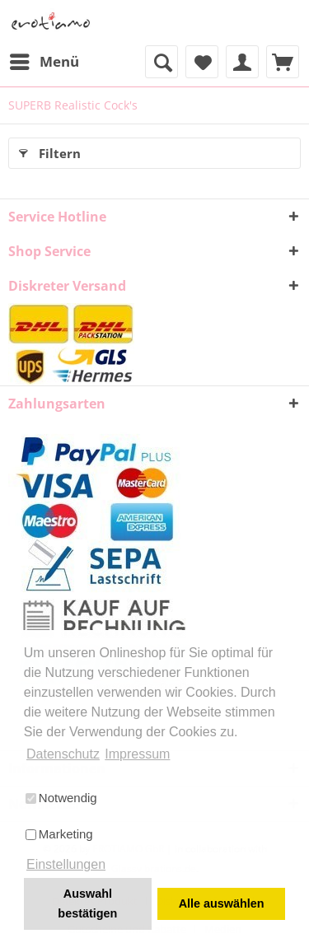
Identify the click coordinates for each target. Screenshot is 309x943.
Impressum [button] (137, 754)
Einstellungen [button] (65, 864)
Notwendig (61, 798)
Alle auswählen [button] (222, 903)
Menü (44, 60)
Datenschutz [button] (63, 754)
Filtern (50, 150)
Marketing (59, 834)
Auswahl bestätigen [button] (87, 903)
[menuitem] (43, 61)
